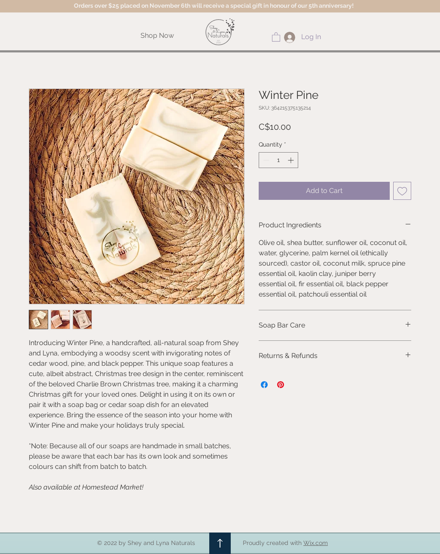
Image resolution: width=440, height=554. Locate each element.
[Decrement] (265, 160)
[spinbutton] (278, 160)
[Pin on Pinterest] (280, 385)
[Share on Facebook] (264, 385)
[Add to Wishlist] (402, 191)
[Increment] (291, 160)
